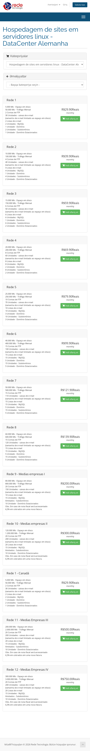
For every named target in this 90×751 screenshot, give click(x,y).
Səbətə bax (80, 4)
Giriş (65, 4)
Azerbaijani (54, 4)
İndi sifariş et (70, 118)
